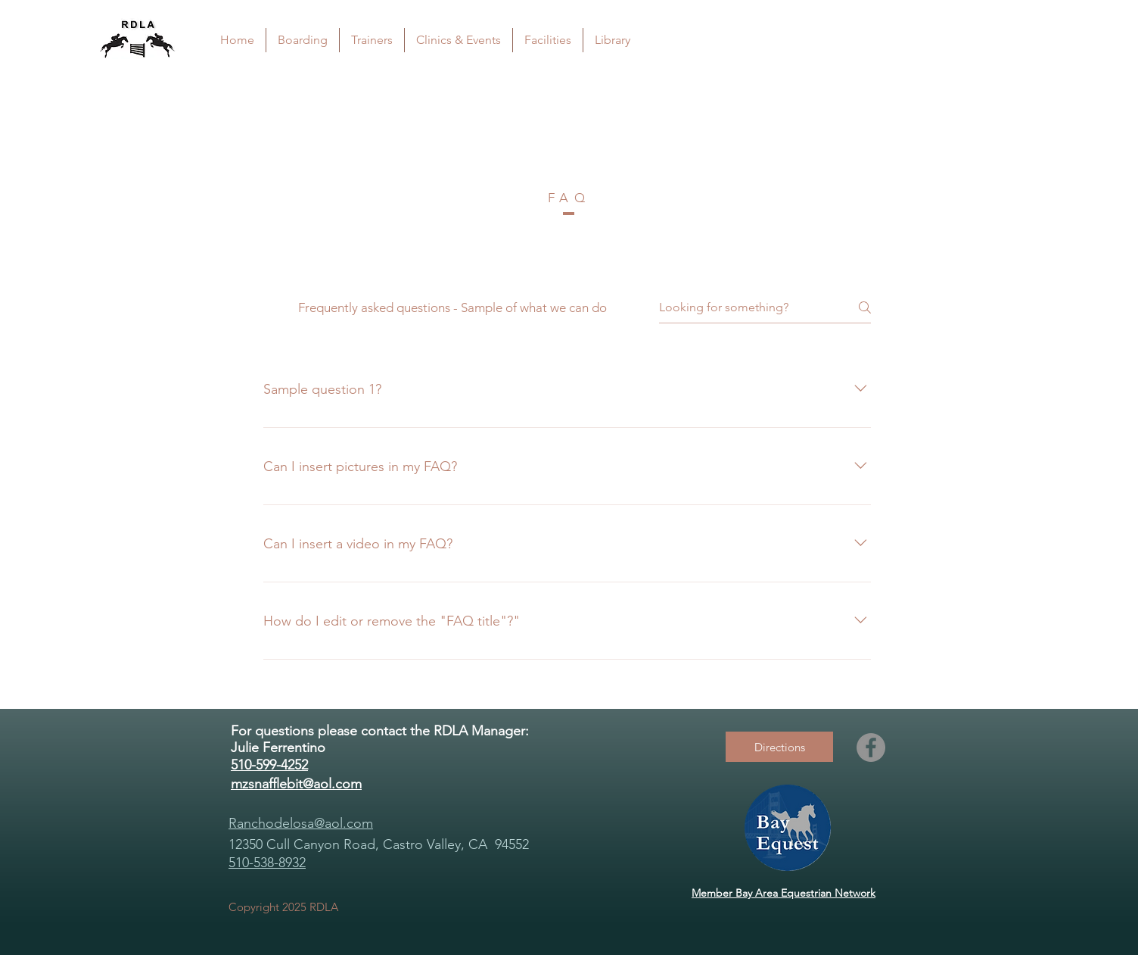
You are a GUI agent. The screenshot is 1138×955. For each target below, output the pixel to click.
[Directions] (779, 747)
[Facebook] (871, 747)
